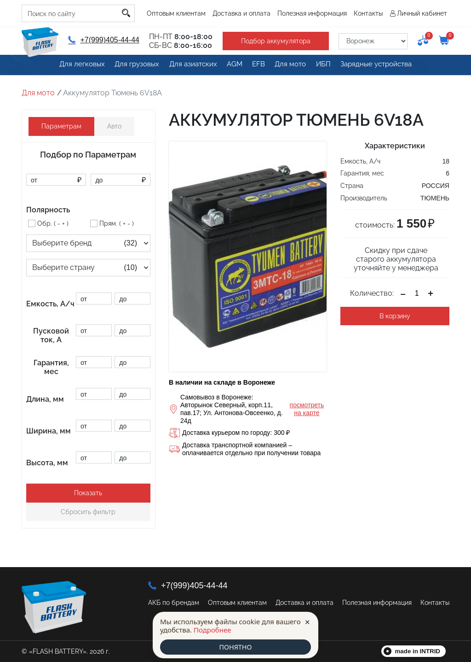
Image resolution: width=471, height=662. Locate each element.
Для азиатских (188, 65)
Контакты (368, 13)
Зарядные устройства (381, 65)
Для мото (291, 65)
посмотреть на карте (307, 408)
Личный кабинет (422, 13)
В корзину (394, 316)
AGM (231, 65)
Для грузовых (131, 65)
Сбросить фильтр (88, 512)
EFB (258, 65)
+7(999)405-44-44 (102, 39)
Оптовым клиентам (176, 13)
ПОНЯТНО (235, 646)
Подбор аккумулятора (273, 41)
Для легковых (76, 65)
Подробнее (212, 629)
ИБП (326, 65)
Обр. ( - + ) (53, 223)
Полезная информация (312, 13)
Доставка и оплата (241, 13)
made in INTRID (418, 651)
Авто (114, 126)
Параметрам (61, 126)
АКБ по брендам (173, 602)
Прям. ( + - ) (116, 223)
